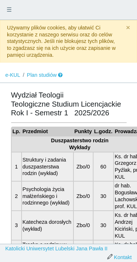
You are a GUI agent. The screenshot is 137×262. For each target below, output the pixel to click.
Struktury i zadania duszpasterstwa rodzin (44, 166)
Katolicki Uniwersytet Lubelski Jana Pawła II (56, 248)
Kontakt (123, 257)
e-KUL (12, 75)
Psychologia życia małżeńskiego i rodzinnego (43, 196)
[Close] (128, 27)
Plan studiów (42, 75)
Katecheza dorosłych (47, 222)
